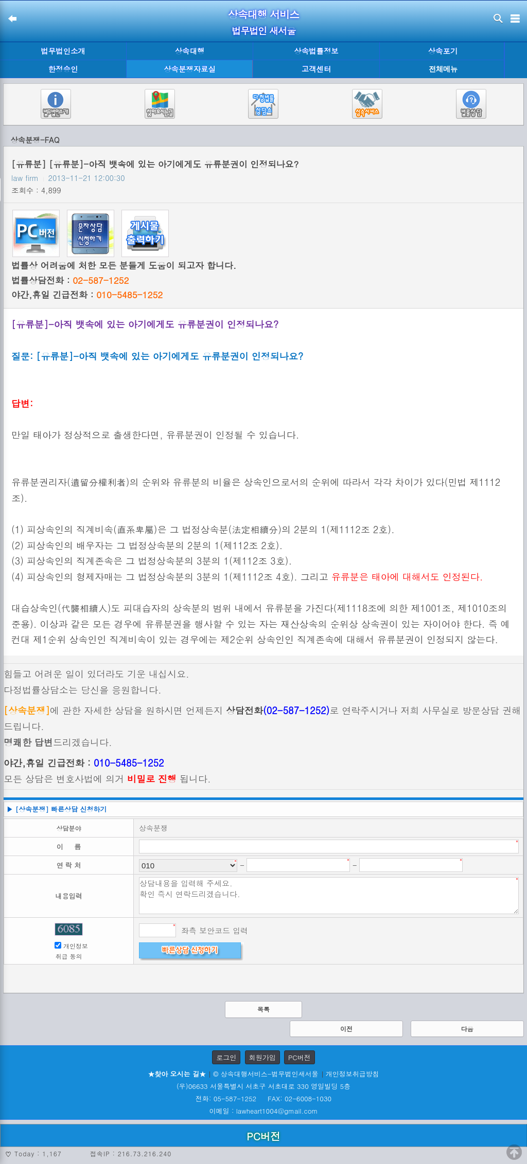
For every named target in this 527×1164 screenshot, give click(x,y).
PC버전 (299, 1057)
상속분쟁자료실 (190, 69)
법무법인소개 (63, 51)
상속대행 (190, 51)
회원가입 (262, 1057)
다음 (467, 1028)
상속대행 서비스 (264, 14)
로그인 (226, 1057)
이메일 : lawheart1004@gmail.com (263, 1111)
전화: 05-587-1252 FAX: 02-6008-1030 (263, 1098)
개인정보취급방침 (352, 1074)
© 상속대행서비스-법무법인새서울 (265, 1074)
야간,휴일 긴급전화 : (87, 294)
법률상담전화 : (70, 280)
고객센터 (316, 69)
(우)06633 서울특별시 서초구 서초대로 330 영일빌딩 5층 (263, 1086)
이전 (346, 1028)
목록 (263, 1009)
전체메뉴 (443, 69)
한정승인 (63, 69)
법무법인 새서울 (263, 30)
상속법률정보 (316, 51)
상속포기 (443, 51)
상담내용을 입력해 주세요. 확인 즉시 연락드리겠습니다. (329, 895)
